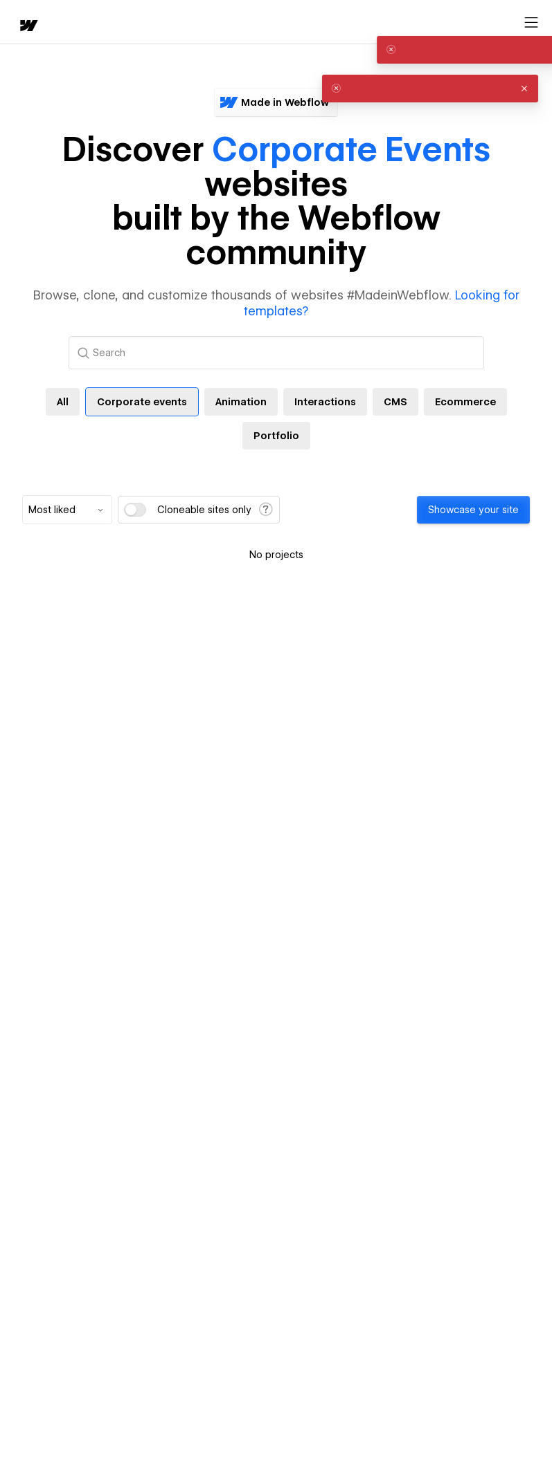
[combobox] (67, 509)
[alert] (430, 50)
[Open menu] (531, 23)
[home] (28, 27)
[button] (524, 49)
